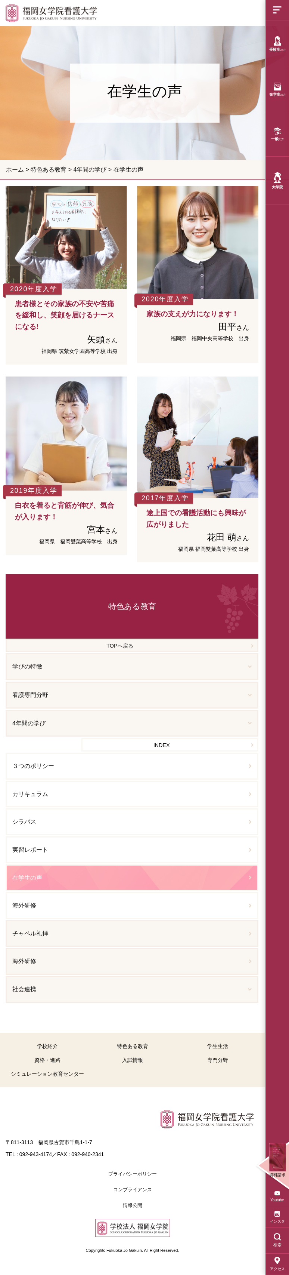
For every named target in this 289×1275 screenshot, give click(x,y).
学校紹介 (47, 1046)
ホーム (15, 169)
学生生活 (217, 1046)
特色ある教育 (48, 169)
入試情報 (132, 1060)
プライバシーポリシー (132, 1174)
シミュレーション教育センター (47, 1074)
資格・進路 (47, 1060)
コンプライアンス (132, 1189)
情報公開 (132, 1205)
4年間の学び (89, 169)
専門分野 (217, 1060)
